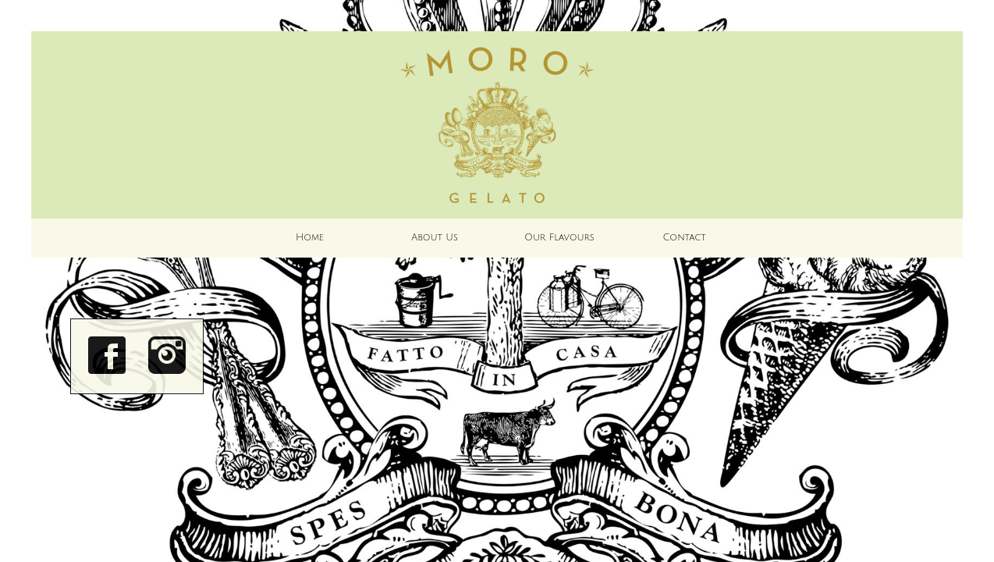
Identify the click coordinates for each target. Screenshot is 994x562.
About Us (434, 238)
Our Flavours (559, 238)
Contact (684, 238)
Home (310, 238)
